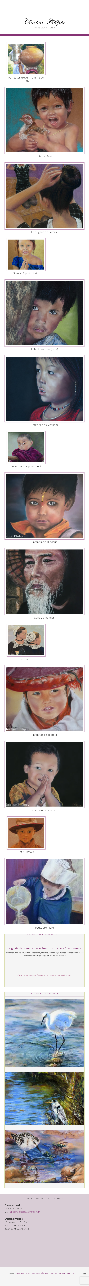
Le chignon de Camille (44, 232)
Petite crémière (44, 927)
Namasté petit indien (44, 810)
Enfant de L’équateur (44, 735)
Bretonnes (26, 659)
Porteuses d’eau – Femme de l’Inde (26, 79)
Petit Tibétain (26, 852)
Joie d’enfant (44, 156)
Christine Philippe (44, 21)
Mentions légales (40, 1273)
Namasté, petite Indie (26, 273)
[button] (85, 7)
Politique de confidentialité (63, 1273)
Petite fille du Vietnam (44, 425)
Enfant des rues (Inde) (44, 349)
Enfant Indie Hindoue (44, 542)
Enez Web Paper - (24, 1273)
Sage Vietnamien (44, 617)
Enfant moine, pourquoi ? (26, 466)
